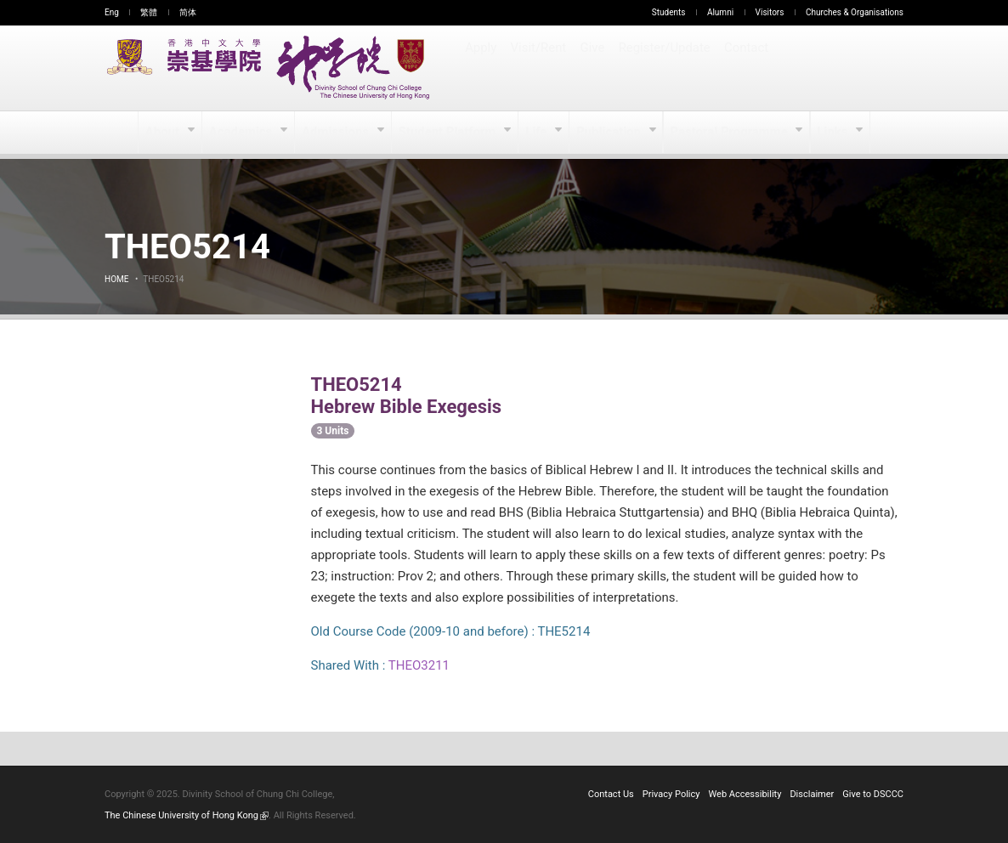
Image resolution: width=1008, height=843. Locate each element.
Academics (245, 132)
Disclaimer (812, 794)
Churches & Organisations (854, 12)
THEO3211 (419, 665)
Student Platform (449, 132)
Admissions (340, 132)
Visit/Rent (539, 68)
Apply (481, 68)
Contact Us (611, 794)
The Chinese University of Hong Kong (187, 815)
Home (116, 279)
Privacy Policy (671, 794)
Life (537, 132)
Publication (611, 132)
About (167, 132)
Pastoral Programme (727, 132)
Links (830, 132)
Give (594, 68)
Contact (746, 68)
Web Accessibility (745, 794)
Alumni (720, 12)
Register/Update (666, 68)
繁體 (148, 12)
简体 (187, 12)
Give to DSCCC (872, 794)
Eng (112, 12)
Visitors (770, 12)
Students (669, 12)
